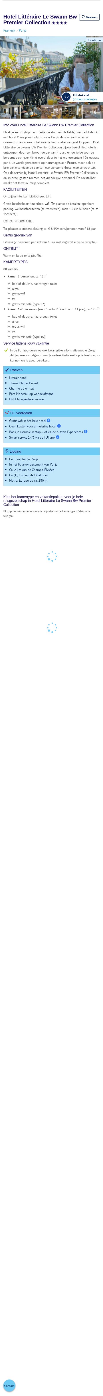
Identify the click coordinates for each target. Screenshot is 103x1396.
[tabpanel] (51, 307)
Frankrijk (9, 30)
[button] (89, 17)
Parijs (22, 30)
